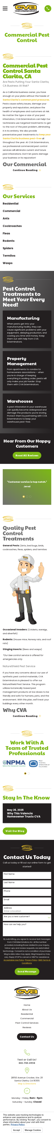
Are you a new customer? (17, 916)
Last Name (9, 882)
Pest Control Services (26, 1022)
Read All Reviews (27, 455)
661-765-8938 (27, 1063)
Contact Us (27, 1036)
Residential (27, 1013)
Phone (7, 891)
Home (27, 1004)
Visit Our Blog (15, 831)
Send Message (27, 971)
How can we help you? (15, 924)
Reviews (27, 1027)
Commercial (27, 1018)
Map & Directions (27, 1083)
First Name (9, 874)
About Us (27, 1009)
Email (6, 899)
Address (8, 908)
